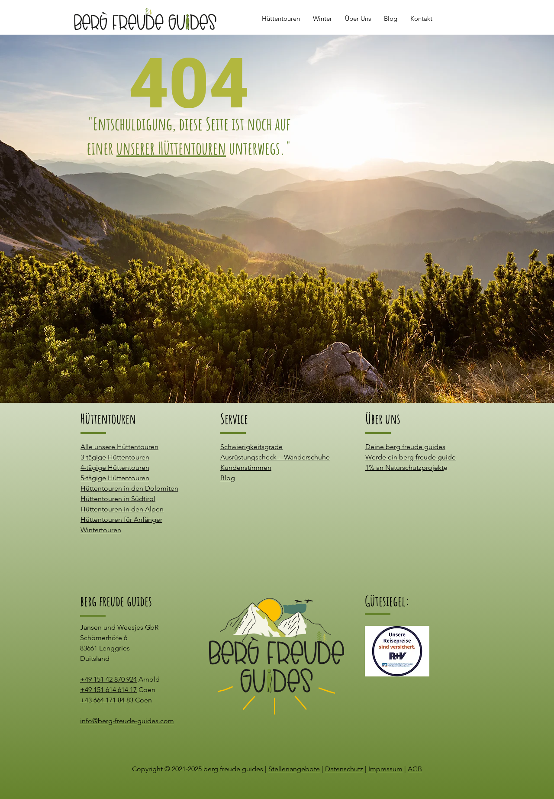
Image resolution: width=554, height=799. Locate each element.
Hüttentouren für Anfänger (121, 519)
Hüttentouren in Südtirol (118, 499)
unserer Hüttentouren (171, 148)
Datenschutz (344, 769)
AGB (415, 769)
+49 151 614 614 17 (108, 690)
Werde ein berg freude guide (410, 457)
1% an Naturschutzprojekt (404, 467)
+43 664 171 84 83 (106, 700)
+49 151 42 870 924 (108, 679)
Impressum (385, 769)
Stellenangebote (294, 769)
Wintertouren (101, 530)
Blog (227, 478)
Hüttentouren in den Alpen (122, 509)
